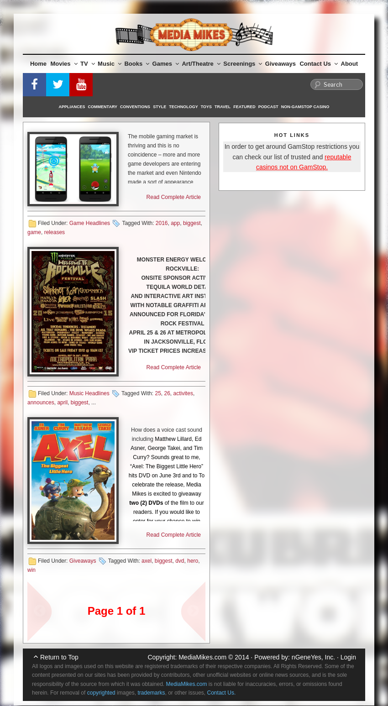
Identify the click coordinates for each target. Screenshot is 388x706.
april (62, 402)
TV (87, 63)
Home (38, 63)
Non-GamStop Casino (305, 107)
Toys (206, 107)
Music (109, 63)
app (175, 223)
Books (136, 63)
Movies (64, 63)
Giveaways (280, 63)
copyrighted (101, 693)
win (31, 570)
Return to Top (59, 657)
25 (158, 393)
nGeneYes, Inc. (313, 657)
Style (159, 107)
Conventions (135, 107)
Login (348, 657)
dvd (179, 561)
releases (54, 232)
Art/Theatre (201, 63)
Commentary (103, 107)
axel (147, 561)
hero (192, 561)
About (349, 63)
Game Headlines (89, 223)
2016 (162, 223)
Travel (223, 107)
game (34, 232)
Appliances (72, 107)
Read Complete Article (174, 197)
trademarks (151, 693)
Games (165, 63)
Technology (183, 107)
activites (183, 393)
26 (167, 393)
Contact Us (318, 63)
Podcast (268, 107)
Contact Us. (221, 693)
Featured (244, 107)
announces (40, 402)
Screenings (242, 63)
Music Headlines (89, 393)
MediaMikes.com (202, 657)
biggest (192, 223)
